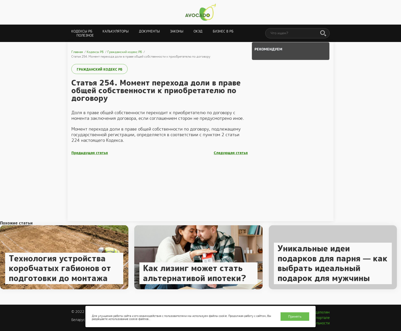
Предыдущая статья (89, 153)
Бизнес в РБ (223, 31)
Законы (176, 31)
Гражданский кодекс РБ (99, 69)
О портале (321, 317)
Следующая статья (231, 153)
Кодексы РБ (81, 31)
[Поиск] (323, 33)
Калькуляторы (116, 31)
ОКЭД (198, 31)
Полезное (85, 35)
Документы (149, 31)
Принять (295, 316)
